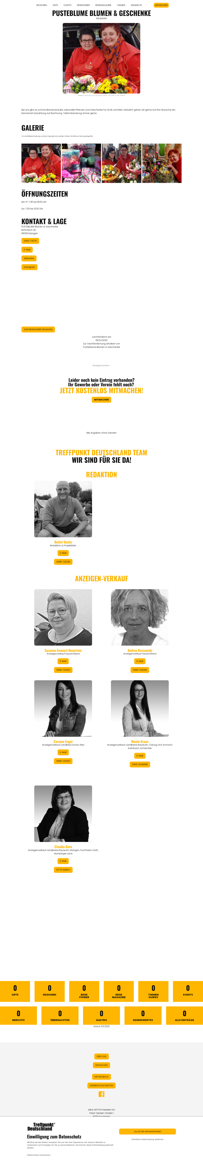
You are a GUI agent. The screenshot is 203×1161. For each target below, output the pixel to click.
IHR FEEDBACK (101, 1076)
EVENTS (67, 5)
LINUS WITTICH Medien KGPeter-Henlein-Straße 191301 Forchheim (101, 1113)
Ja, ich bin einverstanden (147, 1131)
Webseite (29, 258)
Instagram (29, 267)
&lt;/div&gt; (101, 699)
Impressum (45, 1155)
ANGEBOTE (136, 5)
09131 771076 (30, 240)
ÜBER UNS (101, 1056)
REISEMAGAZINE (103, 5)
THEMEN (121, 5)
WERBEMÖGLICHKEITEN (101, 1085)
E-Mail (27, 249)
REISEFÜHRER (83, 5)
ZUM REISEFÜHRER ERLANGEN (38, 329)
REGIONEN (42, 5)
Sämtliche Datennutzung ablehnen (148, 1139)
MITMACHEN (161, 5)
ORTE (55, 5)
